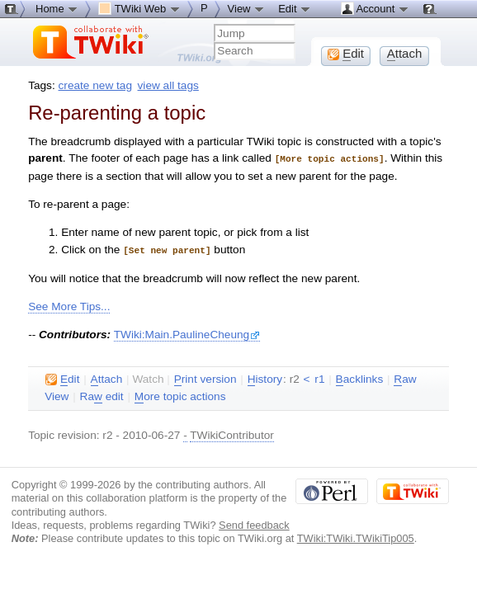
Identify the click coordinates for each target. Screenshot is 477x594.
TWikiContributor (232, 433)
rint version (205, 377)
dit (62, 377)
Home (56, 8)
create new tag (95, 85)
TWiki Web (139, 8)
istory (265, 377)
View (247, 8)
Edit (294, 8)
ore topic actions (180, 395)
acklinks (360, 377)
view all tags (168, 85)
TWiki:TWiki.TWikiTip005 (355, 536)
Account (375, 8)
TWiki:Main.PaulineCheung (187, 333)
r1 (319, 377)
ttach (107, 377)
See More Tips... (69, 305)
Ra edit (102, 395)
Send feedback (254, 523)
